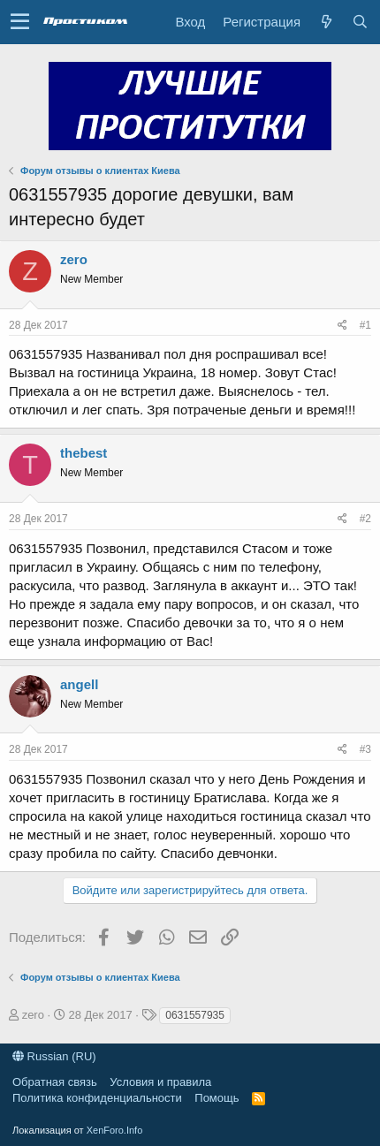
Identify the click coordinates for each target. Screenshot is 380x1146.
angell (79, 684)
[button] (20, 22)
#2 (365, 518)
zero (73, 259)
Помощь (216, 1097)
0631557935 (194, 1015)
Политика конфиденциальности (97, 1097)
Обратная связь (54, 1082)
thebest (83, 452)
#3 (365, 749)
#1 (365, 325)
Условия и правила (160, 1082)
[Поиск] (359, 21)
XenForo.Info (115, 1130)
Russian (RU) (54, 1056)
